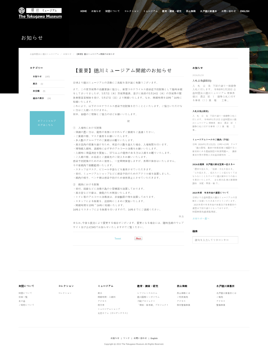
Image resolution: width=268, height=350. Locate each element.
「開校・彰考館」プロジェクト (152, 305)
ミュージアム (150, 11)
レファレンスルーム (147, 293)
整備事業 (220, 305)
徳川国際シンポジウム (148, 297)
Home (83, 11)
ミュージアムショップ (109, 309)
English (244, 11)
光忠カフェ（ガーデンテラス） (113, 313)
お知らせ (96, 11)
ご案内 (219, 297)
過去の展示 (38, 98)
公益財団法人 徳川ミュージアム (44, 54)
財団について (112, 11)
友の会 (22, 301)
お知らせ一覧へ (200, 218)
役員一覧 (23, 297)
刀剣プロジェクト (146, 301)
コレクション (131, 11)
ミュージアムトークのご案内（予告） (211, 139)
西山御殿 (191, 11)
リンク (126, 338)
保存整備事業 (183, 305)
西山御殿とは (183, 293)
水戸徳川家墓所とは (226, 293)
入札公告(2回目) (201, 80)
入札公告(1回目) (200, 111)
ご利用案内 (182, 297)
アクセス (102, 301)
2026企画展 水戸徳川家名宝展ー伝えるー (213, 164)
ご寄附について (26, 305)
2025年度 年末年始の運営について (210, 192)
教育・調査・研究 (171, 11)
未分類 (36, 91)
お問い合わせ (228, 11)
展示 (35, 83)
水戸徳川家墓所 (208, 11)
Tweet (117, 238)
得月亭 (101, 305)
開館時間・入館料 (107, 297)
